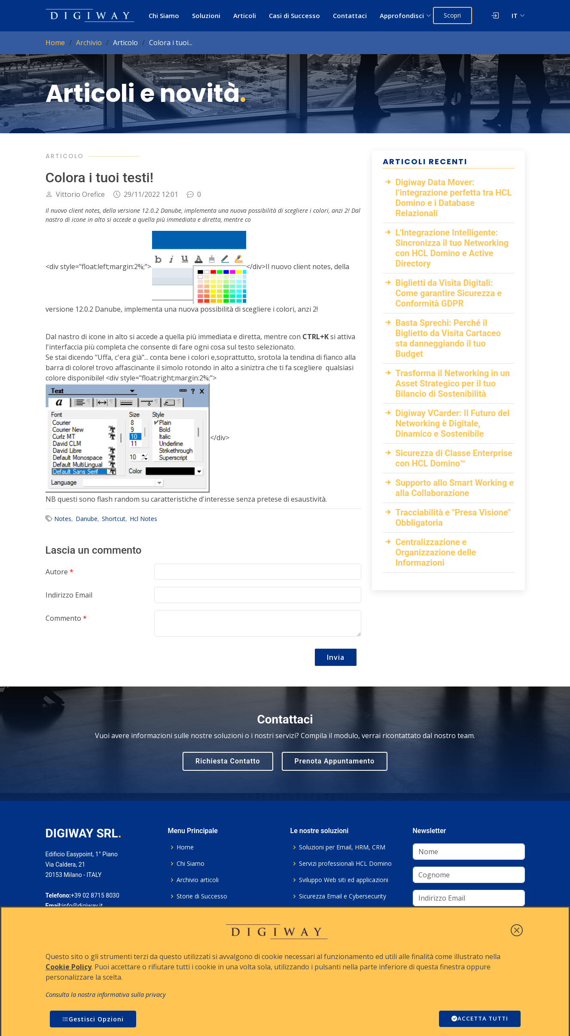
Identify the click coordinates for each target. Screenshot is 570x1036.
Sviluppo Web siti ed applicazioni (343, 880)
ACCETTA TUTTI (478, 1019)
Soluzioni (206, 15)
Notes (62, 519)
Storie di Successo (202, 896)
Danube (87, 519)
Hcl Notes (143, 519)
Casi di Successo (294, 15)
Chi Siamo (164, 15)
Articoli (245, 15)
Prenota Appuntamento (335, 761)
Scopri (453, 15)
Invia (335, 657)
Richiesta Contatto (227, 761)
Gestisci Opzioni (93, 1019)
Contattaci (350, 15)
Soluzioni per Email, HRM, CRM (342, 847)
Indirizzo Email (69, 595)
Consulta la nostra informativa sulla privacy (106, 994)
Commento (66, 618)
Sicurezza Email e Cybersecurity (342, 896)
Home (55, 42)
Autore (59, 571)
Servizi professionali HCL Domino (345, 864)
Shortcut (113, 519)
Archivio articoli (198, 880)
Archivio (89, 42)
